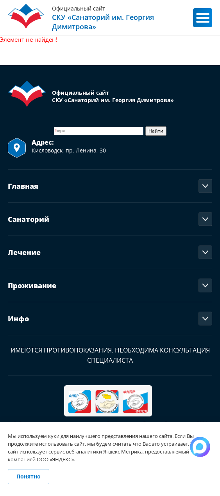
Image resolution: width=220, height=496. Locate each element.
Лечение (24, 252)
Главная (23, 186)
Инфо (18, 318)
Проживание (32, 285)
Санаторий (28, 219)
